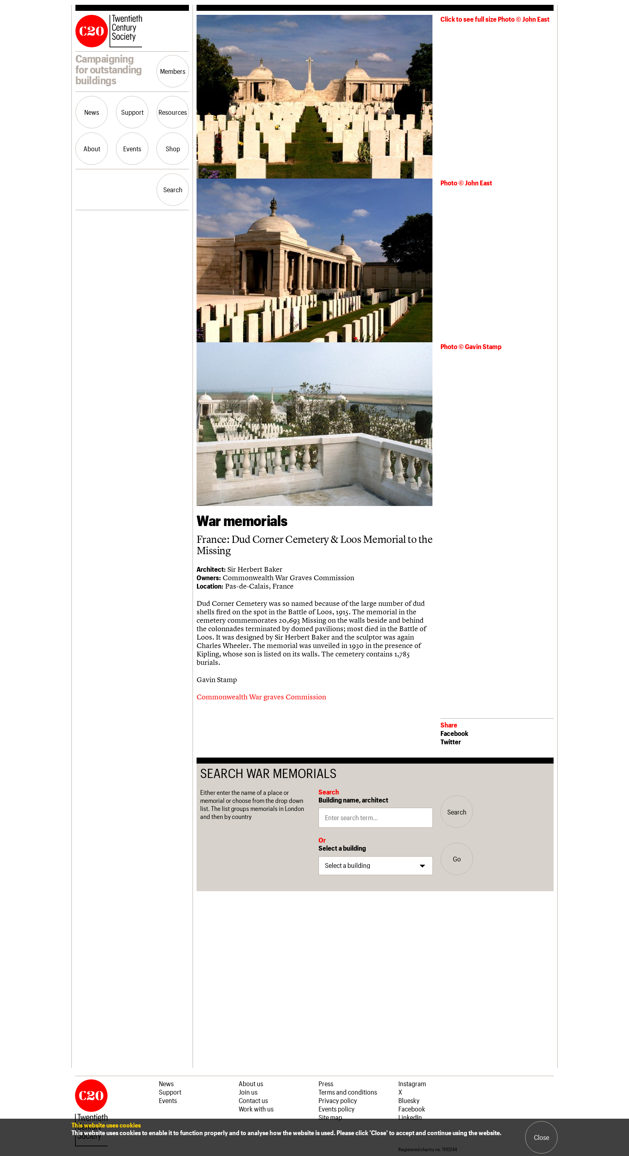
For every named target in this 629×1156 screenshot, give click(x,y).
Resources (172, 112)
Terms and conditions (348, 1092)
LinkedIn (410, 1117)
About (91, 148)
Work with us (256, 1109)
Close (541, 1137)
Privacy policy (338, 1100)
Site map (330, 1117)
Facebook (454, 733)
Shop (173, 148)
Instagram (412, 1083)
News (91, 112)
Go (457, 859)
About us (251, 1083)
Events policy (337, 1109)
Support (132, 112)
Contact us (253, 1100)
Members (172, 71)
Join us (248, 1092)
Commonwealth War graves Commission (262, 696)
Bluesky (409, 1100)
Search (173, 189)
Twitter (450, 741)
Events (132, 148)
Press (326, 1083)
